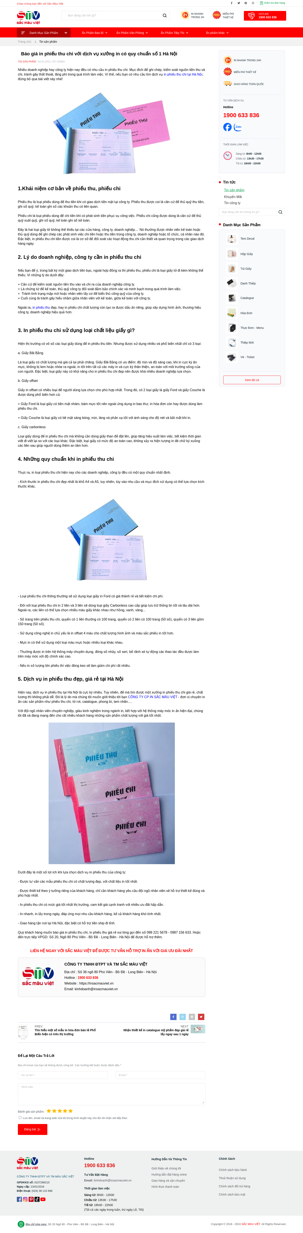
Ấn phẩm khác (218, 33)
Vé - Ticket (247, 357)
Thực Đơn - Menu (252, 328)
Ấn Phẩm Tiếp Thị (175, 33)
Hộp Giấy (247, 254)
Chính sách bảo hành (233, 1170)
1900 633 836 (241, 115)
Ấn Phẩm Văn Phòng (132, 33)
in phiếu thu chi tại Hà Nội (183, 74)
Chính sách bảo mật (232, 1194)
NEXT (185, 1026)
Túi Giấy (246, 268)
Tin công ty (232, 203)
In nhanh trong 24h (242, 60)
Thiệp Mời (247, 342)
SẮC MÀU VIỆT (251, 1224)
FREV (39, 1026)
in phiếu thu (41, 307)
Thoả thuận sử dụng (232, 1178)
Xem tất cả (252, 380)
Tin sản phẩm (48, 41)
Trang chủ (24, 41)
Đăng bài (32, 1129)
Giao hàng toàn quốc (243, 83)
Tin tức (227, 182)
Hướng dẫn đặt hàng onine (169, 1174)
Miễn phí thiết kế (239, 71)
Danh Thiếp (248, 283)
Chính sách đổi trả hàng (234, 1186)
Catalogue (247, 298)
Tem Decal (247, 238)
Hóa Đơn (246, 313)
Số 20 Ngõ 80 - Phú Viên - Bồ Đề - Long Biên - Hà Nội (65, 1224)
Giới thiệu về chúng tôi (166, 1168)
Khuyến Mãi (233, 197)
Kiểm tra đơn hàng (272, 3)
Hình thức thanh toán (165, 1186)
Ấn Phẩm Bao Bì (95, 33)
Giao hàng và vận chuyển (168, 1180)
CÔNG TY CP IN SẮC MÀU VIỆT (152, 697)
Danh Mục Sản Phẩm (45, 33)
